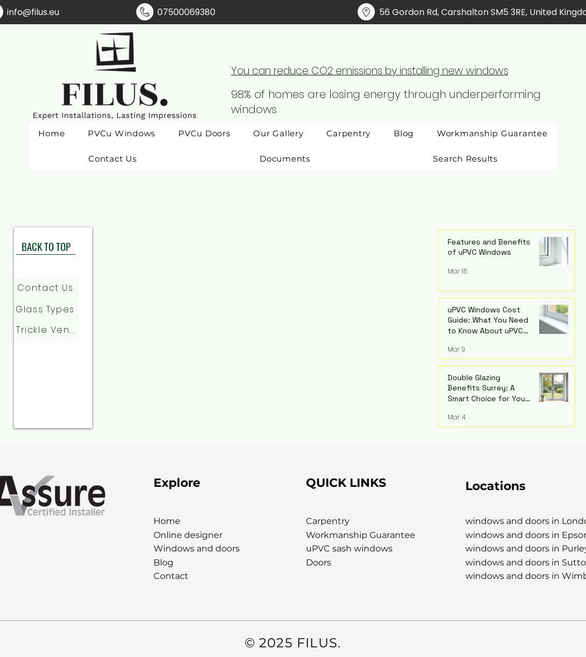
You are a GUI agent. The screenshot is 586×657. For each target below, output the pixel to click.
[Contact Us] (46, 288)
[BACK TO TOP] (45, 247)
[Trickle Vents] (48, 330)
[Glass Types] (46, 309)
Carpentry (328, 521)
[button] (284, 158)
